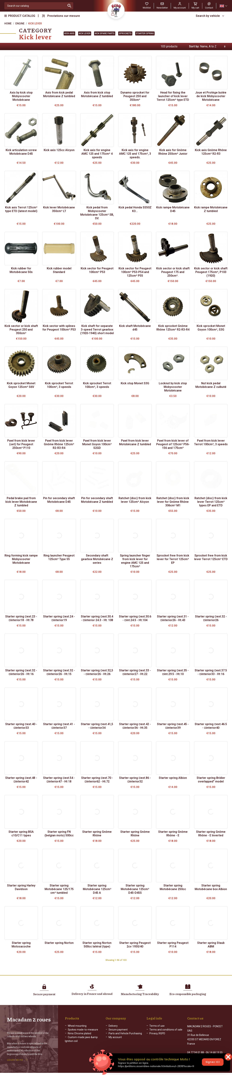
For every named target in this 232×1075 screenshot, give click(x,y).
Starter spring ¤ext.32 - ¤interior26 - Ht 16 (21, 672)
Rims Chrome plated (79, 1033)
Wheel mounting (77, 1025)
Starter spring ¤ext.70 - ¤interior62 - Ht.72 (97, 779)
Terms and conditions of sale (165, 1029)
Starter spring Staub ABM (211, 944)
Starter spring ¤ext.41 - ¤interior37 (59, 725)
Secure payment (118, 1029)
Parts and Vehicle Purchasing (125, 1033)
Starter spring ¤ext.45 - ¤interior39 (173, 725)
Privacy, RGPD (157, 1033)
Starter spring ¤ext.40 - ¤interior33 (21, 725)
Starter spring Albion (173, 778)
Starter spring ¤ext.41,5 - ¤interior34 (97, 725)
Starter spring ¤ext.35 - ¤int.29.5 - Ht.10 (173, 672)
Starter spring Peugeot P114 (172, 944)
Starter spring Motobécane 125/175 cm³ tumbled (59, 889)
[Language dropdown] (223, 6)
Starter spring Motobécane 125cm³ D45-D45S (135, 889)
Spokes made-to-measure (83, 1029)
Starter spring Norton (59, 943)
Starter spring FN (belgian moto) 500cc (59, 833)
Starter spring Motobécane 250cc (173, 887)
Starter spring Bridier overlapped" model (211, 779)
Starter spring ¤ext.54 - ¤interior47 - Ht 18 (59, 779)
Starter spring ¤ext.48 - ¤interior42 (21, 779)
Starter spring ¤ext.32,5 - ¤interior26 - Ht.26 (97, 672)
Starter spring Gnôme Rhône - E (173, 833)
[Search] (35, 5)
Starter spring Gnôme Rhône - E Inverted (210, 833)
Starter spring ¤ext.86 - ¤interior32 (135, 779)
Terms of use (157, 1025)
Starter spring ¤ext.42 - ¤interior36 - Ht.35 (135, 725)
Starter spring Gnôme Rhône (97, 833)
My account (115, 1037)
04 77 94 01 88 (195, 1048)
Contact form (195, 1056)
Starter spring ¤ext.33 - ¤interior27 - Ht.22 (135, 672)
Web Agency (156, 1072)
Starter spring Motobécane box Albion (211, 887)
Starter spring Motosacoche (21, 944)
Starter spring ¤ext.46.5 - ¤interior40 (211, 725)
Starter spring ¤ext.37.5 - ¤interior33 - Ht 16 (211, 672)
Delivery (113, 1025)
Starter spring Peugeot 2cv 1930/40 (135, 944)
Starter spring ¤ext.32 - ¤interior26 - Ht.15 (59, 672)
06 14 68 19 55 (214, 1048)
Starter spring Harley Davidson (21, 887)
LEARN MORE (15, 1058)
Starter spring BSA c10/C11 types (21, 833)
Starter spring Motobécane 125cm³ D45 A (97, 889)
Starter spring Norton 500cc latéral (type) (96, 944)
